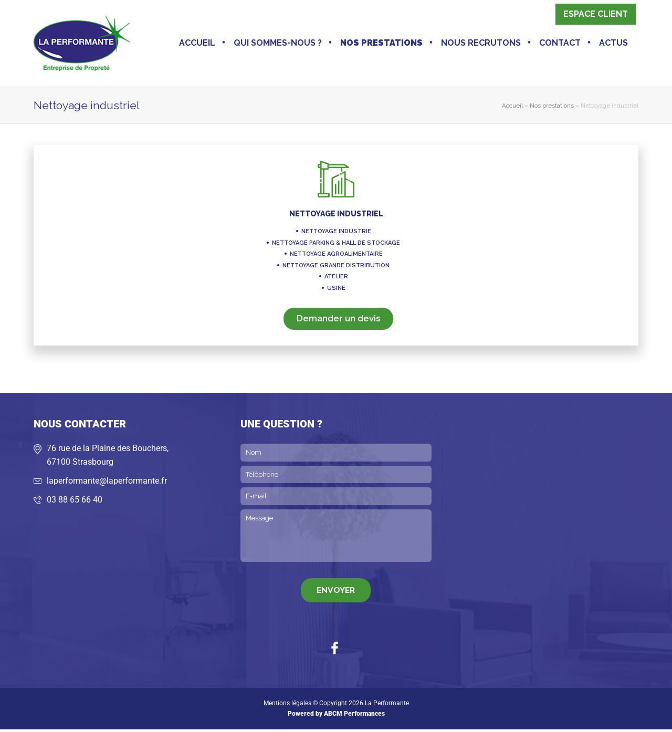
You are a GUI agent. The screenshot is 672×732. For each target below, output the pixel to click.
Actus (613, 44)
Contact (560, 44)
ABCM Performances (354, 716)
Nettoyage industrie (336, 234)
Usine (336, 290)
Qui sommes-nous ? (278, 44)
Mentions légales (287, 705)
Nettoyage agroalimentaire (336, 256)
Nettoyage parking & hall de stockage (336, 245)
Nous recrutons (481, 44)
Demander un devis (338, 321)
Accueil (197, 44)
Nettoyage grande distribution (336, 268)
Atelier (336, 279)
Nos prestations (381, 44)
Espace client (595, 15)
